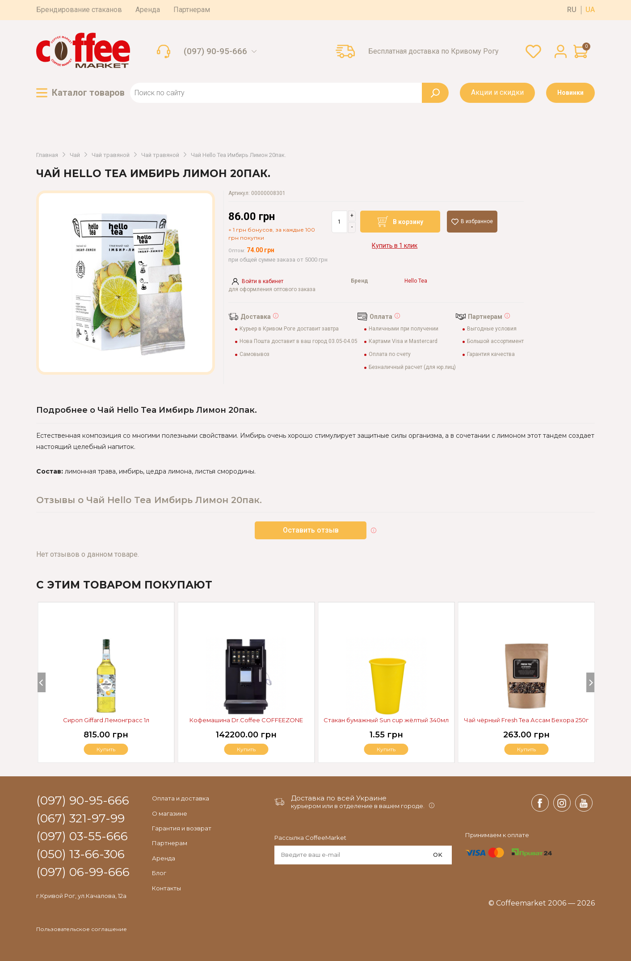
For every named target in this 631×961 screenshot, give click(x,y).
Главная (47, 155)
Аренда (147, 9)
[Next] (590, 682)
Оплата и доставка (180, 798)
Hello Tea (415, 281)
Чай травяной (111, 155)
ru (571, 10)
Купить (526, 749)
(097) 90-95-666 (215, 51)
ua (590, 10)
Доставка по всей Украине (339, 798)
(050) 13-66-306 (80, 854)
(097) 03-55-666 (82, 836)
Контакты (166, 888)
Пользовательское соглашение (81, 929)
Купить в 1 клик (394, 245)
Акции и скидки (497, 92)
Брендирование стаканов (79, 9)
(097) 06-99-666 (83, 872)
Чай (75, 155)
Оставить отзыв (311, 530)
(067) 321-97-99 (80, 819)
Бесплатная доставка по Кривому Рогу (433, 51)
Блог (159, 872)
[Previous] (42, 682)
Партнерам (191, 9)
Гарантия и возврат (181, 828)
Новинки (570, 92)
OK (437, 854)
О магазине (169, 813)
